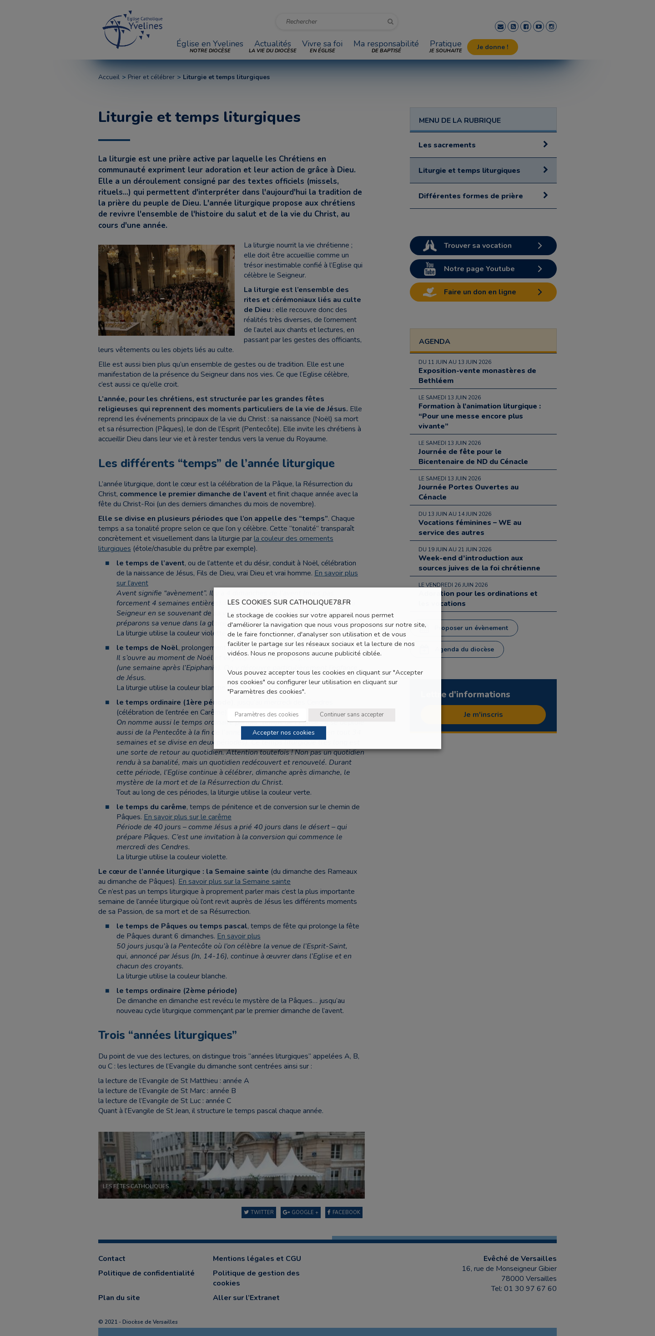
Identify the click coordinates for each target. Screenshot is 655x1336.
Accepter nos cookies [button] (283, 732)
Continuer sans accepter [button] (352, 715)
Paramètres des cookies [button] (267, 715)
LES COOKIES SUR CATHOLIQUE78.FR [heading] (289, 602)
